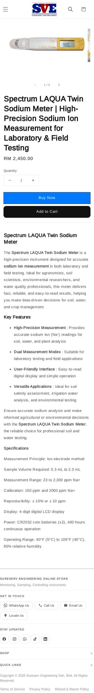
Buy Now (47, 197)
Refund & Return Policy (72, 689)
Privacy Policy (39, 689)
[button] (5, 9)
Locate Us (14, 615)
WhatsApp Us (16, 605)
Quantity (10, 171)
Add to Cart (47, 211)
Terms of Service (12, 689)
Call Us (46, 605)
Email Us (73, 605)
